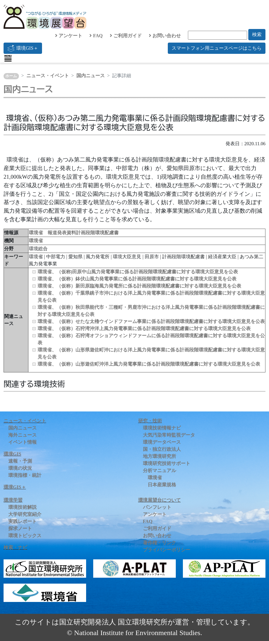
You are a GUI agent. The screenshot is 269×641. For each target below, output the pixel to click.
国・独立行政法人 (162, 449)
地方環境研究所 (159, 456)
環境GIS (12, 453)
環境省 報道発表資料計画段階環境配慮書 (74, 232)
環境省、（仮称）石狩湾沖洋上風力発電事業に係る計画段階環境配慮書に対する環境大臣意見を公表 (144, 328)
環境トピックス (24, 535)
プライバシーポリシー (166, 549)
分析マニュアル (159, 470)
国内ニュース (90, 75)
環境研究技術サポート (166, 463)
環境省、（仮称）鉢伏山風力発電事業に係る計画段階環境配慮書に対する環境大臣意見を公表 (137, 278)
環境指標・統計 (24, 475)
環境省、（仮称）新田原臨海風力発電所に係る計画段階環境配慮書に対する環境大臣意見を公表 (139, 285)
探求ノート (20, 528)
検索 (257, 34)
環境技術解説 (22, 507)
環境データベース (162, 442)
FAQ (96, 35)
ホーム (11, 76)
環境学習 (13, 500)
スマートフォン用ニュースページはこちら (217, 48)
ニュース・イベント (47, 75)
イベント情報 (22, 442)
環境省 (36, 240)
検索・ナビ (15, 547)
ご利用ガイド (126, 35)
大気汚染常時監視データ (169, 434)
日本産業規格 (162, 484)
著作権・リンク (159, 542)
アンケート (68, 35)
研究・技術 (150, 420)
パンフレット (157, 507)
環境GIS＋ (22, 48)
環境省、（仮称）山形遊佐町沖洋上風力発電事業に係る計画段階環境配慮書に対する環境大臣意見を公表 (149, 363)
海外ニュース (22, 434)
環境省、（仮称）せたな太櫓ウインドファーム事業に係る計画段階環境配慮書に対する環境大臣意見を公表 (151, 321)
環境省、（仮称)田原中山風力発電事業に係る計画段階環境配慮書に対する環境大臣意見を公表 (138, 271)
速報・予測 (20, 461)
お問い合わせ (165, 35)
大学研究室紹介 (24, 514)
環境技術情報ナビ (162, 427)
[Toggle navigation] (8, 58)
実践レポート (22, 521)
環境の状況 (20, 468)
